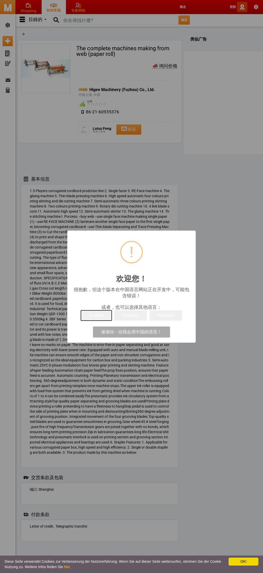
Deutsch (130, 315)
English (96, 315)
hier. (67, 567)
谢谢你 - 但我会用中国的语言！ (131, 332)
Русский (166, 315)
